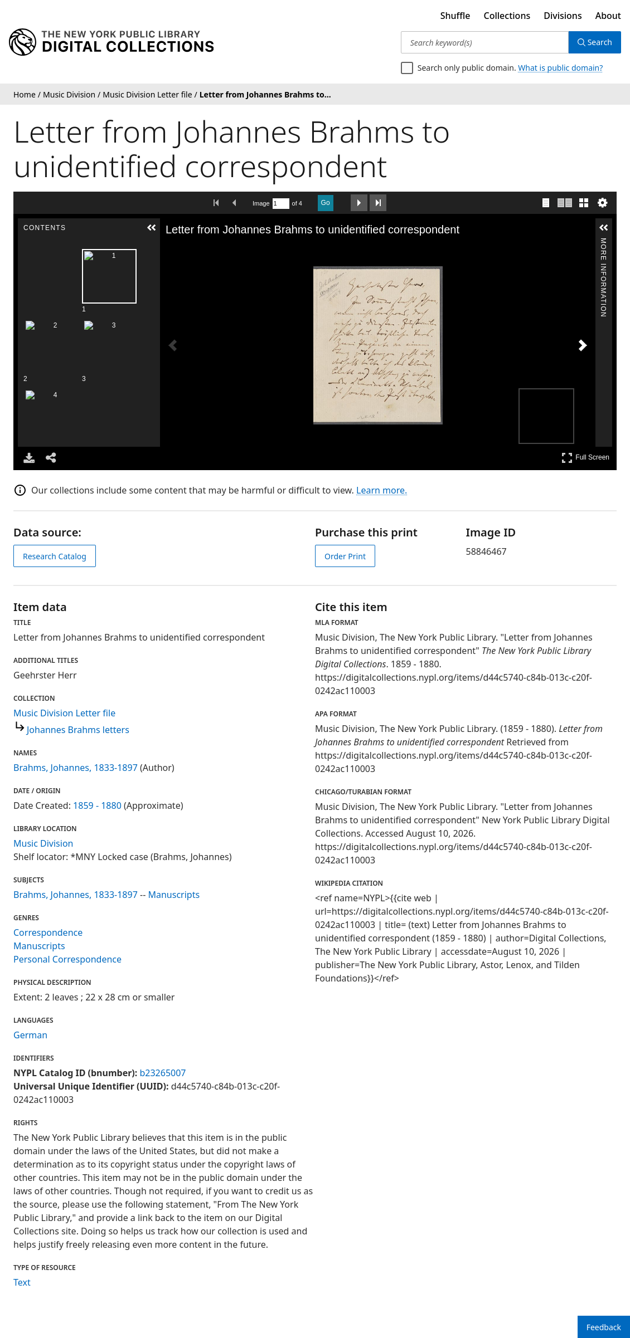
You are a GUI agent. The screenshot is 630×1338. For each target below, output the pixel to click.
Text (22, 1282)
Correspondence (48, 932)
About (608, 15)
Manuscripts (174, 894)
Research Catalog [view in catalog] (54, 556)
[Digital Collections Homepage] (111, 42)
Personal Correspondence (67, 959)
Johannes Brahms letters (78, 730)
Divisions (562, 15)
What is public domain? (560, 67)
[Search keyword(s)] (485, 42)
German (30, 1035)
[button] (151, 227)
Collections (507, 15)
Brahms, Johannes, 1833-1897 (75, 767)
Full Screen (585, 457)
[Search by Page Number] (281, 203)
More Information (603, 242)
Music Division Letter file (64, 713)
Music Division (43, 843)
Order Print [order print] (345, 556)
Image (261, 203)
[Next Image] (582, 345)
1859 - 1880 (97, 805)
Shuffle (455, 15)
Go (325, 203)
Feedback (604, 1327)
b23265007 (162, 1073)
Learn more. (381, 490)
